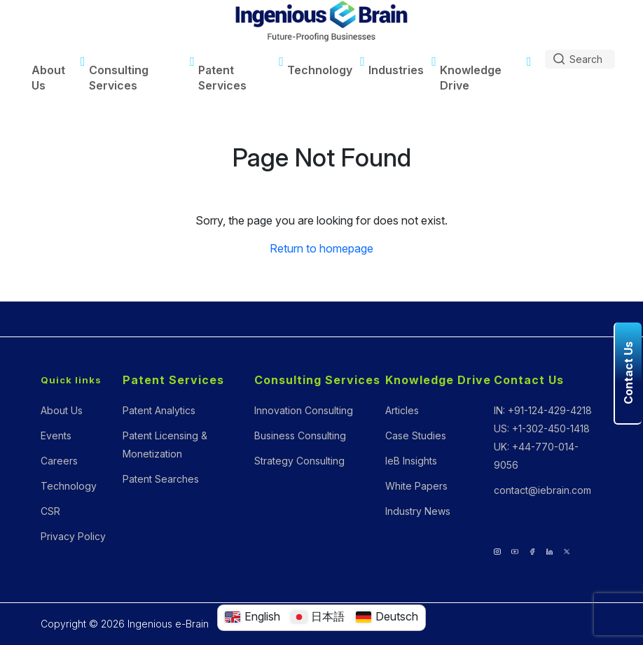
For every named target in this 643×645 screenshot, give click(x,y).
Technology (319, 70)
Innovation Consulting (303, 410)
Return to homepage (321, 248)
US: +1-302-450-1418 (542, 428)
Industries (396, 70)
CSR (50, 511)
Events (56, 435)
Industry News (417, 511)
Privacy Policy (73, 536)
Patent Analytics (159, 410)
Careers (59, 461)
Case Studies (415, 435)
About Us (48, 77)
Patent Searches (161, 479)
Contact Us (529, 380)
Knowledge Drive (471, 77)
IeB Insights (411, 461)
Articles (402, 410)
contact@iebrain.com (542, 490)
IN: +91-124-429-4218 (543, 410)
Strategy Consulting (299, 461)
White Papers (416, 486)
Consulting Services (118, 77)
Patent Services (222, 77)
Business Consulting (300, 435)
